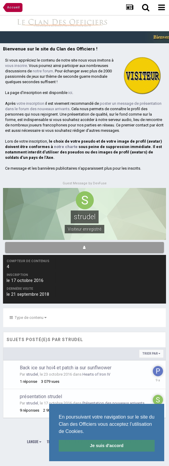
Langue (34, 441)
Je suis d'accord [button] (106, 445)
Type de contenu (28, 317)
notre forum (43, 71)
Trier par (151, 353)
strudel (32, 374)
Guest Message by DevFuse (85, 183)
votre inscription (30, 103)
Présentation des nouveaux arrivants (113, 403)
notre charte (66, 146)
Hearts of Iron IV (96, 374)
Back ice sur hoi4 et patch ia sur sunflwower (65, 368)
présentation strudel (41, 396)
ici (70, 92)
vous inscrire (16, 65)
